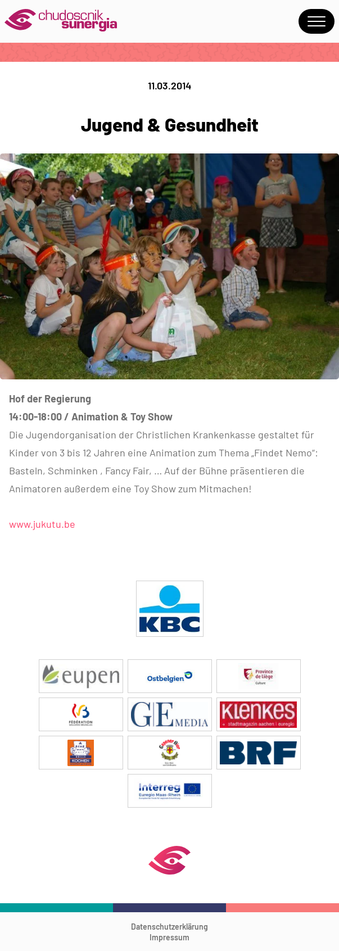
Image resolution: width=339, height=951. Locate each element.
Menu (317, 21)
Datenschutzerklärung (169, 926)
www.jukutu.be (42, 524)
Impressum (169, 937)
